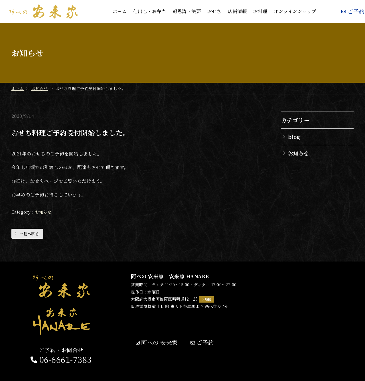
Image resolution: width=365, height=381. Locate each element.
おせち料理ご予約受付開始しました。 (70, 132)
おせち (214, 11)
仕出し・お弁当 (149, 11)
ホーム (120, 11)
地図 (208, 299)
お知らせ (43, 212)
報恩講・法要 (187, 11)
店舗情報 (237, 11)
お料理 (260, 11)
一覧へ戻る (29, 233)
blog (294, 136)
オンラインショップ (295, 11)
